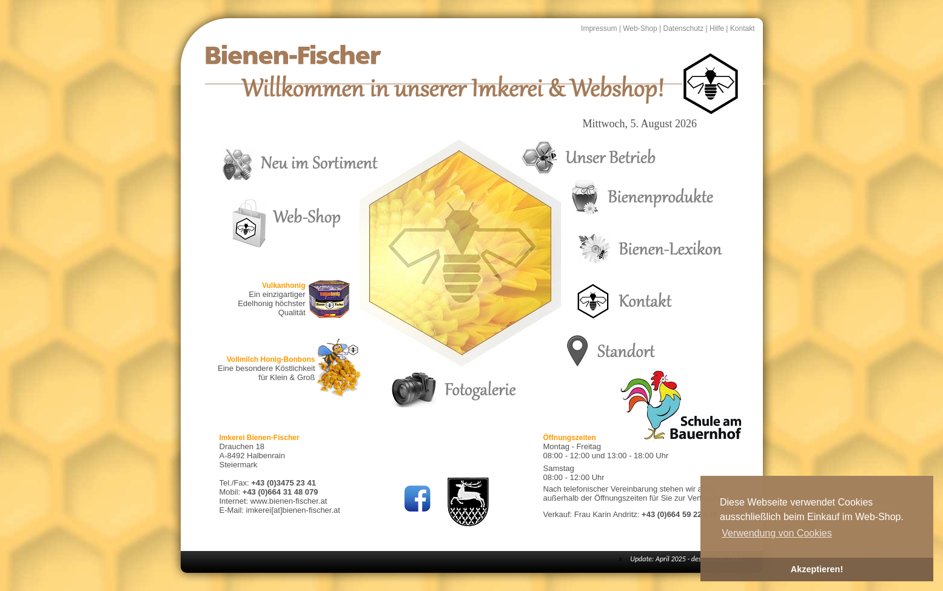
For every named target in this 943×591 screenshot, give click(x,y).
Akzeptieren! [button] (817, 569)
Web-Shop (640, 28)
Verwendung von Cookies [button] (776, 533)
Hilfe (717, 28)
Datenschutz (683, 28)
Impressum (599, 28)
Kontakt (742, 28)
